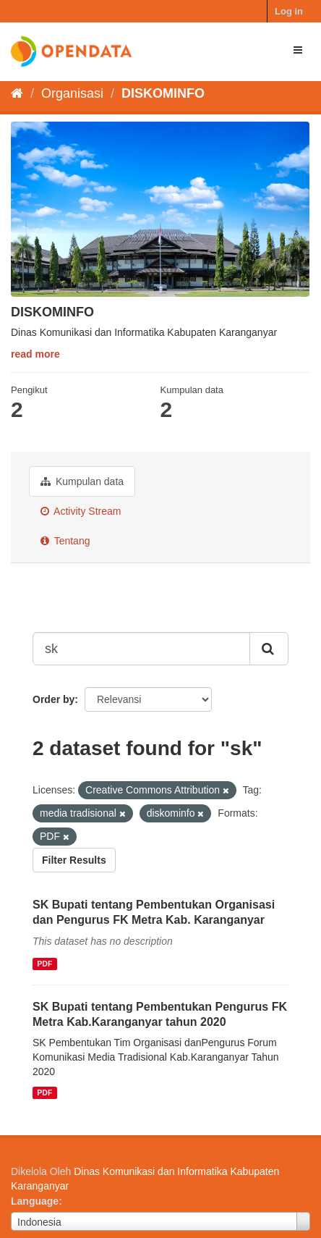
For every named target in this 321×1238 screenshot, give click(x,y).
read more (35, 354)
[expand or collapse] (298, 49)
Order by (53, 699)
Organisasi (72, 93)
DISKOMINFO (163, 93)
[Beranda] (17, 93)
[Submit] (268, 648)
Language (35, 1201)
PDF (44, 963)
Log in (289, 11)
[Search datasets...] (141, 648)
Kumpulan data (82, 481)
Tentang (65, 541)
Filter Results (74, 860)
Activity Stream (80, 511)
